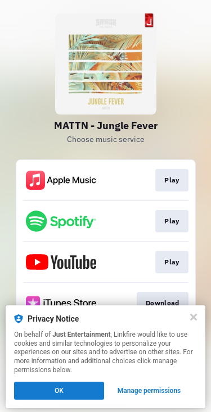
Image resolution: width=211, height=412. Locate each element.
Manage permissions (149, 391)
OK (59, 391)
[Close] (194, 317)
